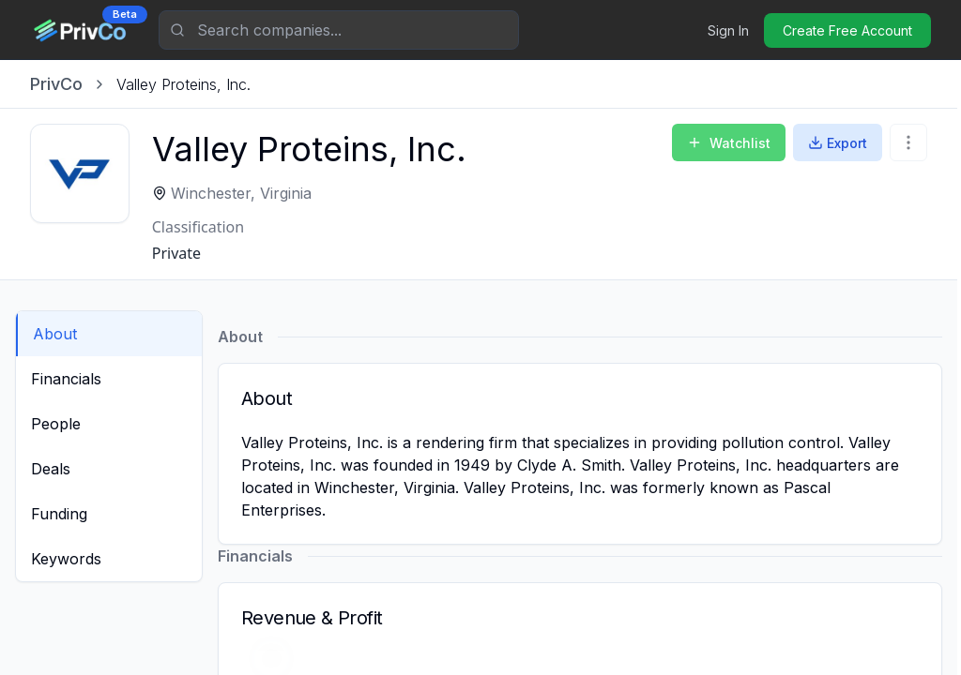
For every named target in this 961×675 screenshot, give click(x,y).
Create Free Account (847, 30)
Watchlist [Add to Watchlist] (728, 143)
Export (837, 143)
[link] (183, 84)
